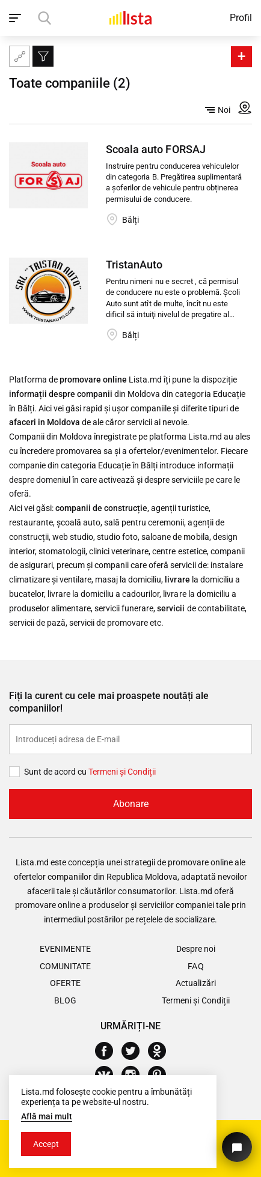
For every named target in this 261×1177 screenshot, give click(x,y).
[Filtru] (43, 56)
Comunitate (65, 966)
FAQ (195, 966)
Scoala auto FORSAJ (155, 149)
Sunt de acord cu (56, 771)
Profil (241, 17)
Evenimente (65, 949)
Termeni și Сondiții (122, 771)
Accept (46, 1144)
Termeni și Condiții (195, 1000)
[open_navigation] (16, 18)
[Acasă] (130, 18)
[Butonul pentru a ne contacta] (237, 1147)
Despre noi (195, 949)
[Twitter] (135, 1051)
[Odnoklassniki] (161, 1051)
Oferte (65, 983)
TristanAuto (134, 264)
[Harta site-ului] (19, 56)
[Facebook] (108, 1051)
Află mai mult (46, 1116)
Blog (65, 1000)
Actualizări (195, 983)
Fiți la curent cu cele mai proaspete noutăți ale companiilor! (109, 702)
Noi (217, 110)
